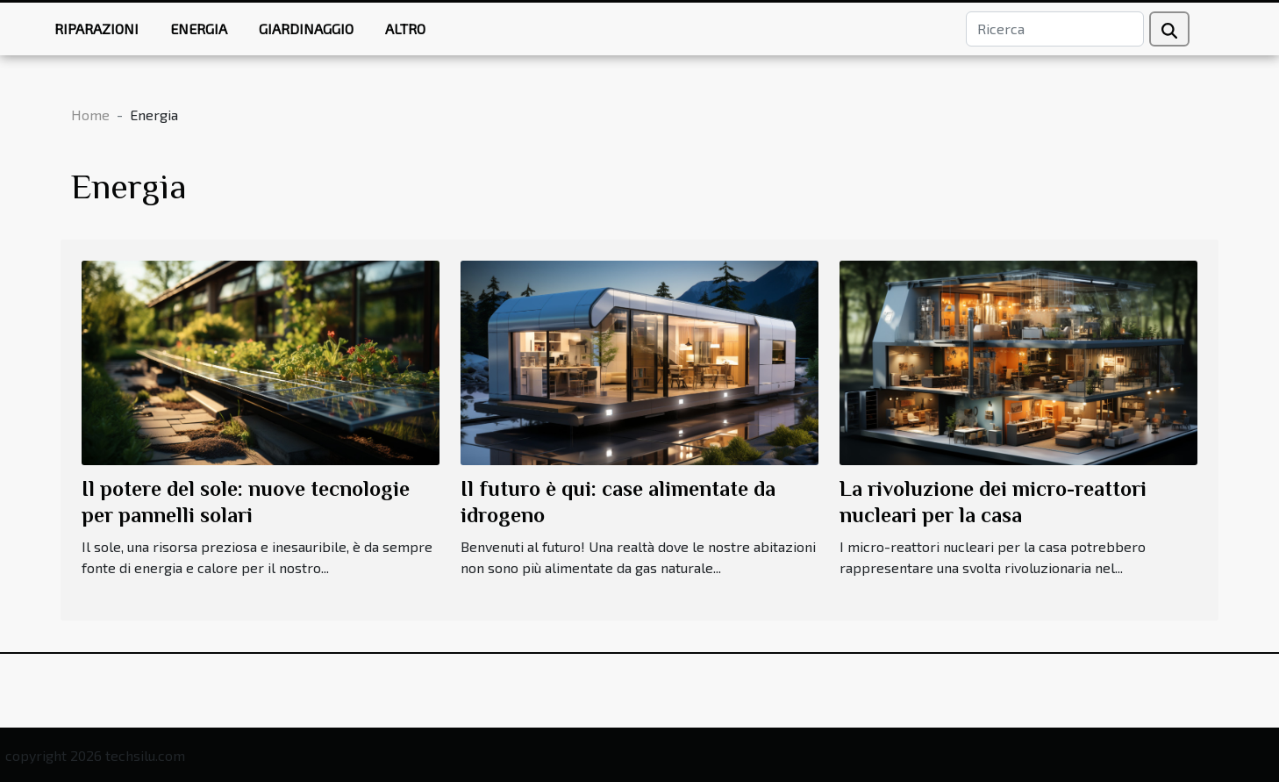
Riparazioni (96, 28)
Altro (405, 28)
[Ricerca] (1055, 29)
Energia (198, 28)
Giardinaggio (306, 28)
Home (90, 114)
